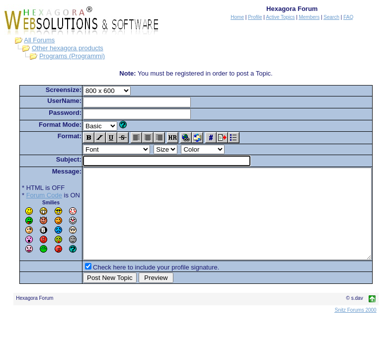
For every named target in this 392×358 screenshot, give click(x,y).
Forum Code (29, 195)
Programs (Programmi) (62, 56)
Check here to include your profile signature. (141, 285)
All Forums (29, 40)
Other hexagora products (58, 48)
